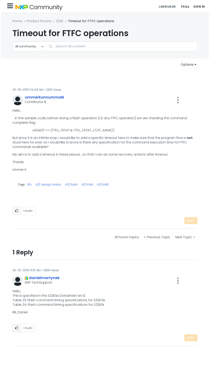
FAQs (185, 7)
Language (167, 7)
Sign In (199, 7)
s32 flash (71, 184)
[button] (178, 100)
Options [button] (187, 64)
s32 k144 (87, 184)
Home (17, 21)
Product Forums (38, 21)
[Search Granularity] (29, 46)
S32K (59, 21)
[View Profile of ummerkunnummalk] (44, 97)
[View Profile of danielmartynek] (44, 277)
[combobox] (121, 46)
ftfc (29, 184)
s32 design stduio (48, 184)
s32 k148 (102, 184)
